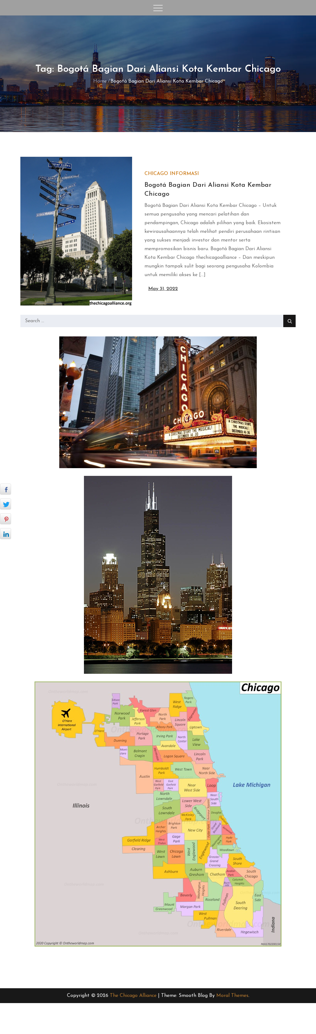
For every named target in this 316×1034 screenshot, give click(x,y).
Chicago (156, 173)
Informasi (184, 173)
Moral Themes (232, 995)
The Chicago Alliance (133, 995)
